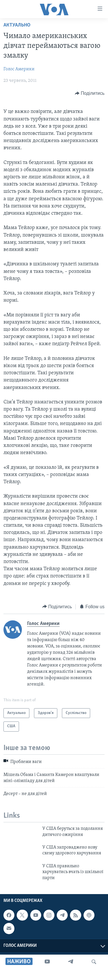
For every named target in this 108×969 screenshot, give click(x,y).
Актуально (17, 25)
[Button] (90, 93)
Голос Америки (19, 69)
